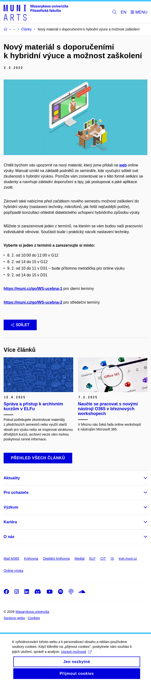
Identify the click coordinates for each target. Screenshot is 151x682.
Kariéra (10, 522)
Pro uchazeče (16, 492)
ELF (92, 558)
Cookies (34, 618)
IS (112, 558)
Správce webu (14, 618)
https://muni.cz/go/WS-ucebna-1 (33, 289)
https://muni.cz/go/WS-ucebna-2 (33, 302)
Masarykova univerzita (32, 612)
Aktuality (12, 478)
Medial (80, 558)
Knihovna (31, 558)
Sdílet (20, 325)
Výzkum (11, 507)
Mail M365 (11, 558)
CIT (103, 558)
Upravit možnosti (76, 657)
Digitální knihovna (56, 558)
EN (124, 12)
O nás (9, 537)
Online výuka (13, 571)
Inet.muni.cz (128, 558)
